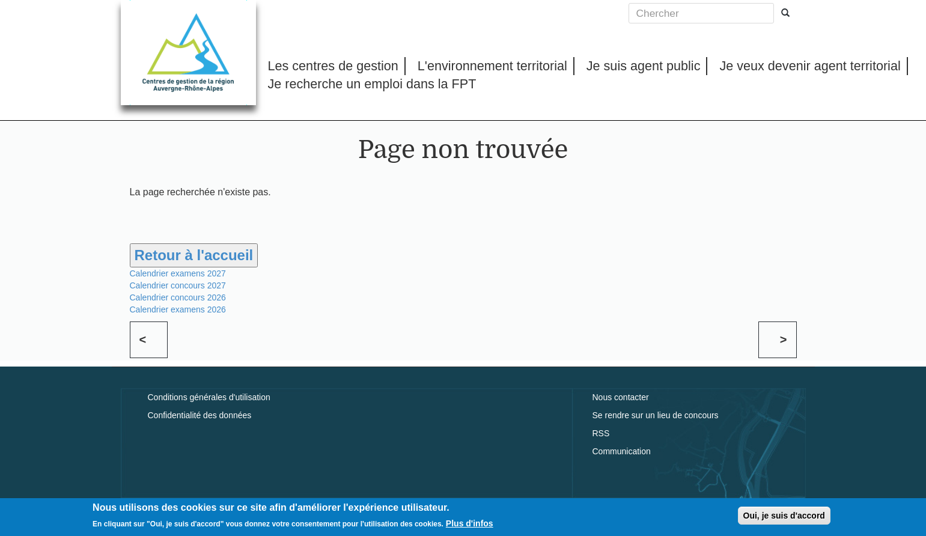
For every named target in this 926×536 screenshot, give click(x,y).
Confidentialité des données (200, 415)
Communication (621, 451)
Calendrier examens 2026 (178, 309)
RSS (601, 433)
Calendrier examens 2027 (178, 273)
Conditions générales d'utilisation (209, 397)
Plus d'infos (469, 526)
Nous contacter (620, 397)
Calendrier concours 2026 (178, 297)
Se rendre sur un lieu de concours (655, 415)
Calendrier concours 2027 (178, 285)
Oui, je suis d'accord (784, 518)
